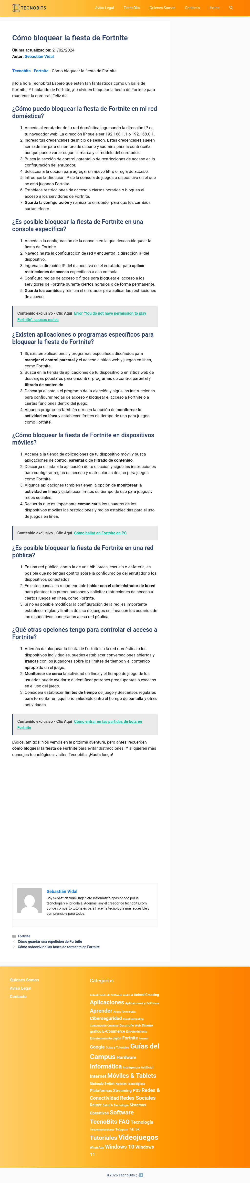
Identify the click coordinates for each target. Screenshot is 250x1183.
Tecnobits (21, 70)
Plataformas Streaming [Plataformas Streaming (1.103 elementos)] (111, 1090)
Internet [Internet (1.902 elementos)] (98, 1076)
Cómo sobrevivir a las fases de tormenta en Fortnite (59, 947)
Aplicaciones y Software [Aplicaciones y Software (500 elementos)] (142, 1003)
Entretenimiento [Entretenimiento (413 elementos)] (136, 1031)
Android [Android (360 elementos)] (128, 995)
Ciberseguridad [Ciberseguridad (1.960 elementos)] (106, 1018)
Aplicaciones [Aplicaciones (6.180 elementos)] (107, 1002)
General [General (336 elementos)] (143, 1038)
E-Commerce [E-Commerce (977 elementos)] (113, 1031)
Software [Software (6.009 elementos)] (122, 1112)
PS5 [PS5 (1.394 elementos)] (137, 1090)
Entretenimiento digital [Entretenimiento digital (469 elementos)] (105, 1038)
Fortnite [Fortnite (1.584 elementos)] (130, 1037)
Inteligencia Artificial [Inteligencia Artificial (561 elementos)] (138, 1067)
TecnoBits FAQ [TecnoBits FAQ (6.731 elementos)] (110, 1121)
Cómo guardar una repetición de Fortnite (50, 942)
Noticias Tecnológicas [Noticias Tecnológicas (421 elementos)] (130, 1084)
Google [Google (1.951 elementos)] (97, 1047)
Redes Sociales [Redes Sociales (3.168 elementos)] (138, 1098)
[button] (231, 8)
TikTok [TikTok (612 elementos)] (134, 1129)
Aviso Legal (104, 8)
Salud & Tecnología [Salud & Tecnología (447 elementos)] (116, 1105)
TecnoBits (132, 8)
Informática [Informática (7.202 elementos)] (106, 1066)
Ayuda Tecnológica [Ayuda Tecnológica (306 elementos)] (124, 1011)
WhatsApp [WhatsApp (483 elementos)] (97, 1147)
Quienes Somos (162, 8)
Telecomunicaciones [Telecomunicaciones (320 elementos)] (102, 1129)
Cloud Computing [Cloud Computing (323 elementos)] (133, 1019)
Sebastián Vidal (39, 56)
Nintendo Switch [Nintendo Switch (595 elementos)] (102, 1084)
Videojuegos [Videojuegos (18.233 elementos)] (138, 1137)
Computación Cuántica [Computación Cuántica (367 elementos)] (104, 1025)
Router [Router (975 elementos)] (96, 1105)
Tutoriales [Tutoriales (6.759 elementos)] (103, 1137)
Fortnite (41, 70)
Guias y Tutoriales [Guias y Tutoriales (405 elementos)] (117, 1047)
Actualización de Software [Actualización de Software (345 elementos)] (106, 995)
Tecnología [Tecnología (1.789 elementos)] (142, 1122)
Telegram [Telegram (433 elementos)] (121, 1129)
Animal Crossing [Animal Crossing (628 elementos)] (146, 995)
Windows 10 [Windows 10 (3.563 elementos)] (119, 1147)
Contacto (192, 8)
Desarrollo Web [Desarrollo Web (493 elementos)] (130, 1025)
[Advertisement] (85, 798)
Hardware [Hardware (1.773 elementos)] (126, 1057)
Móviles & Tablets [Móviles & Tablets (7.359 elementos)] (131, 1075)
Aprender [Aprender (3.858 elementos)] (101, 1010)
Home (214, 8)
